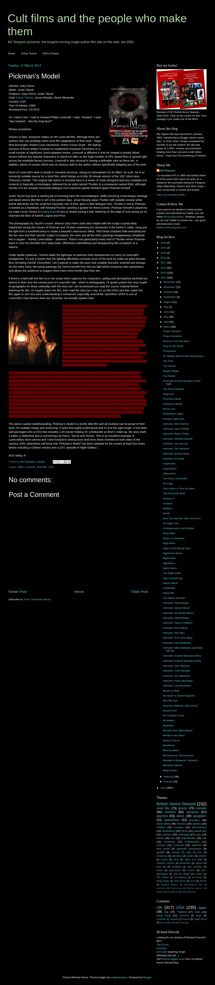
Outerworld (169, 463)
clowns (164, 859)
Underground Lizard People (178, 528)
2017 (163, 262)
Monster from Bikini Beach (178, 730)
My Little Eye (170, 700)
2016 (163, 267)
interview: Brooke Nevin (176, 453)
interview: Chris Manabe (176, 670)
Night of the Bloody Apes (177, 548)
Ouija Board (169, 468)
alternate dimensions (189, 848)
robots (160, 838)
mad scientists (194, 866)
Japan (202, 907)
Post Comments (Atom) (37, 599)
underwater (187, 892)
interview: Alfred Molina (176, 617)
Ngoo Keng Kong (172, 578)
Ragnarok (168, 394)
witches (196, 823)
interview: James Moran (176, 607)
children (161, 827)
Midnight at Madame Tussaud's (180, 760)
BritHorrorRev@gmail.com (171, 227)
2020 (163, 252)
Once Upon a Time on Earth (178, 488)
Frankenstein (192, 841)
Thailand (182, 911)
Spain (199, 915)
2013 (163, 787)
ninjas (160, 870)
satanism (196, 845)
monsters (178, 827)
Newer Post (17, 592)
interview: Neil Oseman (176, 423)
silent (176, 859)
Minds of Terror (171, 740)
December (170, 282)
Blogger (147, 977)
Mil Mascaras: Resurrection (178, 755)
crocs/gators (180, 877)
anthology (183, 834)
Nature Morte (170, 583)
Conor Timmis (24, 97)
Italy (166, 911)
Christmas (169, 841)
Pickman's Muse (172, 398)
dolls (188, 852)
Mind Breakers (171, 750)
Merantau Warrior (173, 765)
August (168, 302)
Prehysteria (169, 351)
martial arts (200, 831)
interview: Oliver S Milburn (178, 622)
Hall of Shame (51, 53)
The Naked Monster (174, 598)
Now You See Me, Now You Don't (181, 518)
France (186, 919)
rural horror (180, 881)
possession (175, 870)
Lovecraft (30, 467)
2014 (163, 277)
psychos (162, 816)
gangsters (200, 816)
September (170, 296)
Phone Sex (169, 408)
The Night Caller (172, 573)
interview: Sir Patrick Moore (178, 613)
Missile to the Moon (174, 735)
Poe (200, 852)
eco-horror (197, 877)
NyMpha (167, 508)
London (199, 874)
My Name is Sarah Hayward (179, 695)
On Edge (168, 483)
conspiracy (162, 856)
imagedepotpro (119, 977)
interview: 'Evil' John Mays (178, 637)
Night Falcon (170, 568)
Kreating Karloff (48, 211)
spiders (190, 856)
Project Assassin (172, 336)
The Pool (168, 361)
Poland (182, 922)
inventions (161, 888)
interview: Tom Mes (174, 632)
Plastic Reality (171, 371)
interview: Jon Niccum (175, 443)
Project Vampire (172, 331)
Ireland (163, 922)
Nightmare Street (172, 553)
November (170, 287)
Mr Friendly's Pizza (173, 715)
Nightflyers (169, 563)
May (166, 316)
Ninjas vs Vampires (174, 538)
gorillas (161, 852)
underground (172, 892)
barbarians (185, 863)
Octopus (167, 503)
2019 (163, 257)
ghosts (182, 808)
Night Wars (169, 543)
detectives (177, 856)
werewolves (168, 831)
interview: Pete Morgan (176, 603)
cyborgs (176, 852)
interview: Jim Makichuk (176, 675)
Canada (174, 919)
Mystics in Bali (171, 690)
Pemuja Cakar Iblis (173, 418)
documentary (199, 827)
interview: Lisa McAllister (177, 685)
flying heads (163, 881)
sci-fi (192, 881)
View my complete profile (171, 194)
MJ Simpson (167, 170)
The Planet (169, 376)
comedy (201, 808)
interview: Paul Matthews (177, 642)
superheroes (188, 838)
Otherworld (169, 473)
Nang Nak (168, 593)
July (166, 307)
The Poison (169, 366)
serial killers (163, 823)
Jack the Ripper (181, 874)
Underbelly (169, 588)
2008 (20, 467)
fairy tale (161, 866)
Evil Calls (162, 951)
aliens (180, 816)
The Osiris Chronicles (175, 478)
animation (194, 820)
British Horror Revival (176, 804)
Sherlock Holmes (165, 863)
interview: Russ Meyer (175, 628)
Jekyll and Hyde (193, 859)
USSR (172, 922)
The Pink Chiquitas (173, 389)
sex (172, 838)
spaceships (171, 820)
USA (51, 467)
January (168, 781)
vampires (192, 812)
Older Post (139, 592)
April (166, 321)
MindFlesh (169, 745)
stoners (160, 892)
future (184, 831)
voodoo (191, 870)
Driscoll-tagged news (173, 959)
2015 (163, 272)
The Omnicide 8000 (174, 493)
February (169, 776)
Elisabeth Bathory (169, 884)
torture (203, 881)
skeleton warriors (195, 888)
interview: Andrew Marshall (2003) (182, 655)
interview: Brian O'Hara (176, 433)
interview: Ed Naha (173, 458)
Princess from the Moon (176, 341)
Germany (184, 915)
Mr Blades (168, 720)
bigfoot (199, 863)
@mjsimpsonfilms (174, 216)
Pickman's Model (172, 404)
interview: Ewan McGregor (178, 680)
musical (161, 845)
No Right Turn (171, 523)
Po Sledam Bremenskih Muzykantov (183, 356)
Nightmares (169, 558)
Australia (161, 919)
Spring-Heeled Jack (193, 884)
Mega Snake (170, 770)
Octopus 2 (169, 498)
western (203, 856)
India (197, 911)
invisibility (176, 866)
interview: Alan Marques (176, 665)
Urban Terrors (29, 53)
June (167, 311)
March (167, 326)
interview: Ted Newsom (176, 448)
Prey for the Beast (173, 346)
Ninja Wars (169, 533)
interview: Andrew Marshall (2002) (182, 660)
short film (42, 467)
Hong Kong (164, 915)
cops (198, 834)
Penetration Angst (173, 413)
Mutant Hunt (170, 710)
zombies (170, 812)
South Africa (200, 919)
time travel (163, 848)
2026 (163, 242)
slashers (166, 834)
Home (11, 53)
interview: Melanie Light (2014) (180, 705)
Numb (166, 513)
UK (159, 907)
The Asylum (163, 877)
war (204, 838)
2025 (163, 247)
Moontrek (168, 725)
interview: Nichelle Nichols (178, 438)
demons (181, 823)
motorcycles (176, 888)
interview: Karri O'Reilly (176, 428)
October (168, 292)
